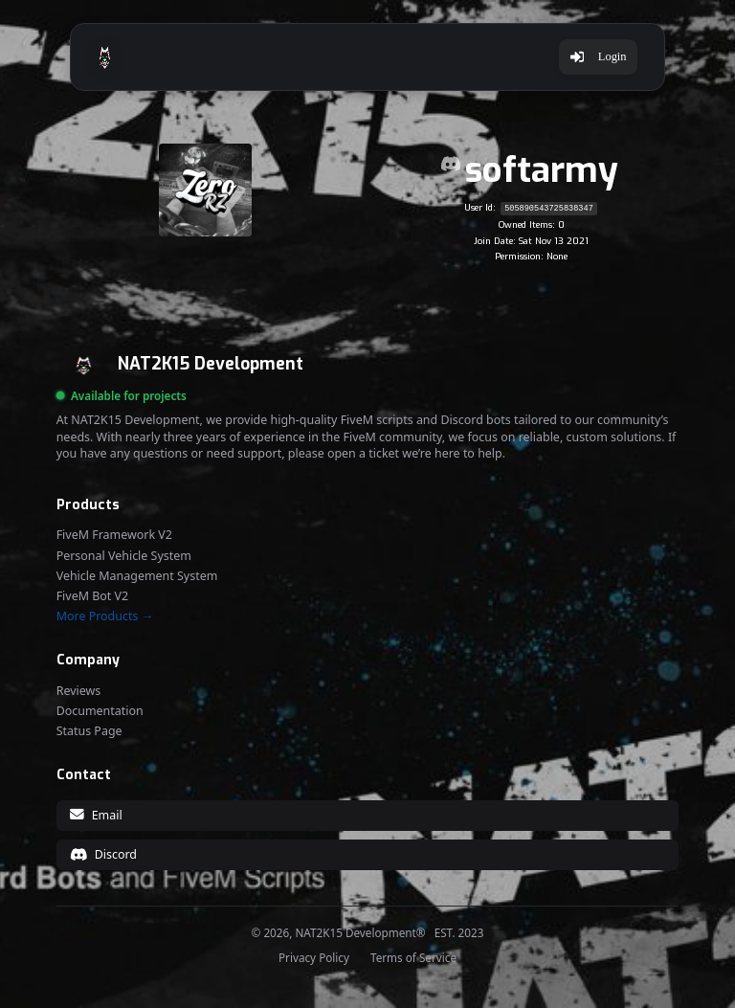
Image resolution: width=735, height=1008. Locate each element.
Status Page (89, 731)
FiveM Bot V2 (92, 596)
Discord (103, 854)
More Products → (104, 616)
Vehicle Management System (137, 576)
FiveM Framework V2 (114, 535)
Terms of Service (413, 958)
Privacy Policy (313, 958)
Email (96, 815)
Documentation (100, 711)
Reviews (78, 691)
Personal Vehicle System (123, 556)
